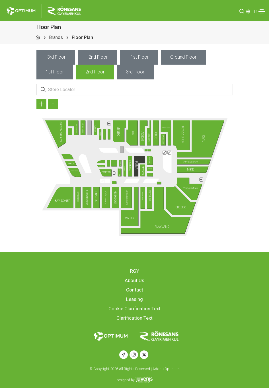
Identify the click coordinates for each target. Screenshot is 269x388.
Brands (56, 37)
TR (254, 11)
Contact (134, 290)
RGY (134, 271)
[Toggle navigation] (261, 11)
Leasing (134, 299)
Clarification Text (134, 318)
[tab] (56, 57)
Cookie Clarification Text (134, 308)
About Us (134, 280)
